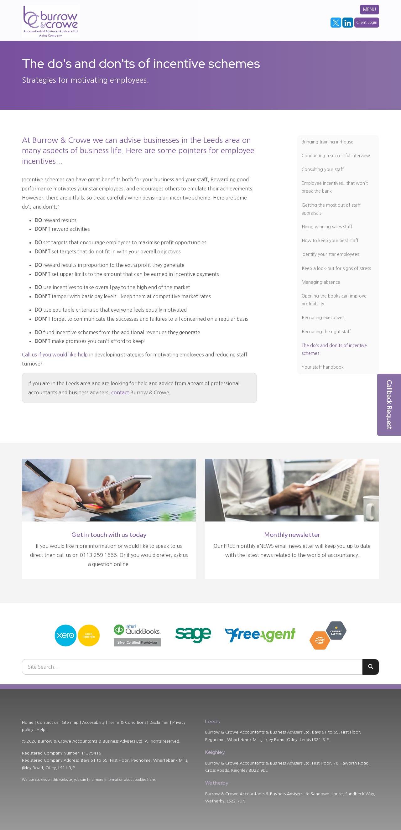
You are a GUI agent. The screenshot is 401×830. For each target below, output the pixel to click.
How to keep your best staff (330, 240)
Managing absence (321, 282)
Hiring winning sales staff (327, 227)
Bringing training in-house (327, 142)
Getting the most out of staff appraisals (331, 209)
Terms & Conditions (127, 722)
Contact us (47, 722)
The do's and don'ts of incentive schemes (334, 349)
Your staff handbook (323, 367)
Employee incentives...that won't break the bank (335, 187)
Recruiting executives (323, 317)
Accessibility (93, 722)
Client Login (366, 22)
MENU (369, 9)
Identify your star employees (330, 254)
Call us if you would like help (55, 354)
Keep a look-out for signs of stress (336, 268)
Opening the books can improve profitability (334, 300)
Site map (70, 722)
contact (120, 392)
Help (41, 730)
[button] (389, 405)
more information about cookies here (125, 779)
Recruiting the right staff (326, 331)
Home (28, 722)
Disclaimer (159, 722)
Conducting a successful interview (336, 155)
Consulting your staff (323, 169)
